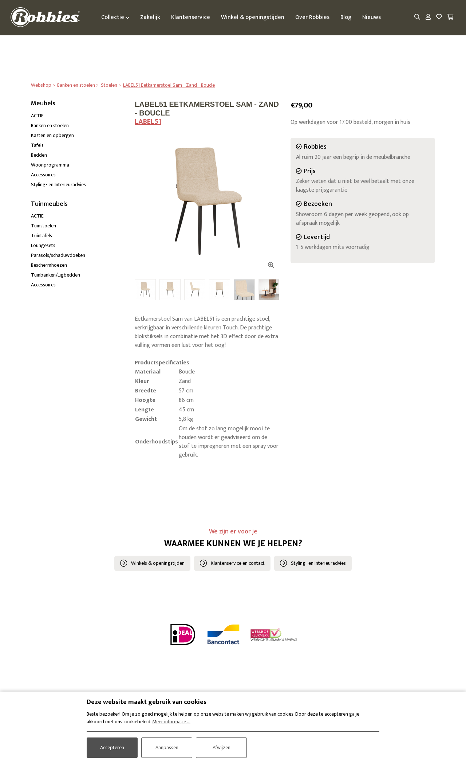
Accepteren (112, 747)
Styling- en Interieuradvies (58, 184)
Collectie (116, 18)
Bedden (39, 155)
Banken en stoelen (50, 125)
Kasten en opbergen (52, 135)
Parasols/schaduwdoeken (58, 255)
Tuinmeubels (49, 204)
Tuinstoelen (43, 226)
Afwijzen (221, 747)
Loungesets (43, 246)
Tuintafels (41, 236)
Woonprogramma (50, 165)
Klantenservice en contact (238, 563)
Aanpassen (166, 747)
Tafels (37, 145)
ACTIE (37, 115)
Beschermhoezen (49, 265)
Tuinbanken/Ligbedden (55, 275)
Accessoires (43, 175)
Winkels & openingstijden (158, 563)
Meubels (43, 103)
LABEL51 (148, 122)
